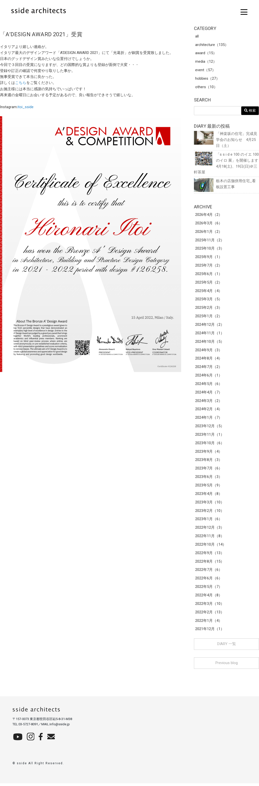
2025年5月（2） (208, 283)
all (197, 36)
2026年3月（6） (208, 224)
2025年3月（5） (208, 300)
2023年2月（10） (209, 512)
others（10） (206, 87)
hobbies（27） (207, 79)
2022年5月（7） (208, 589)
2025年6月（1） (208, 275)
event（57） (205, 70)
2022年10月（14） (210, 546)
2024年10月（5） (209, 343)
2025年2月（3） (208, 309)
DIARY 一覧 (226, 646)
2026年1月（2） (208, 232)
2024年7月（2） (208, 368)
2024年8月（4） (208, 360)
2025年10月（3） (209, 249)
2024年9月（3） (208, 351)
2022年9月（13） (209, 555)
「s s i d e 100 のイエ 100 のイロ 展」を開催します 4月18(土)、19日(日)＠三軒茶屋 (226, 163)
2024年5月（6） (208, 385)
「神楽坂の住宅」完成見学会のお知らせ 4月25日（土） (225, 139)
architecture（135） (211, 45)
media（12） (206, 62)
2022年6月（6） (208, 580)
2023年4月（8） (208, 495)
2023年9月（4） (208, 453)
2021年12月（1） (209, 631)
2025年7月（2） (208, 266)
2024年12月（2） (209, 326)
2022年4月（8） (208, 597)
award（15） (206, 53)
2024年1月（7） (208, 419)
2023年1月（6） (208, 521)
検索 (250, 111)
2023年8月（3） (208, 461)
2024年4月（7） (208, 394)
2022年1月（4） (208, 623)
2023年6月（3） (208, 478)
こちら (20, 82)
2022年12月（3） (209, 529)
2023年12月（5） (209, 427)
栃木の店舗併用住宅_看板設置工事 (225, 185)
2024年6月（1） (208, 377)
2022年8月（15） (209, 563)
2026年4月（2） (208, 215)
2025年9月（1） (208, 258)
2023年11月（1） (209, 436)
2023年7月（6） (208, 470)
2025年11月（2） (209, 241)
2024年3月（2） (208, 402)
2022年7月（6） (208, 572)
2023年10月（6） (209, 444)
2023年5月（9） (208, 487)
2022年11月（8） (209, 538)
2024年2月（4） (208, 410)
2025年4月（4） (208, 292)
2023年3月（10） (209, 504)
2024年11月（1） (209, 334)
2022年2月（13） (209, 614)
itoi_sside (26, 106)
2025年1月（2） (208, 317)
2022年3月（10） (209, 606)
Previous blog (226, 665)
